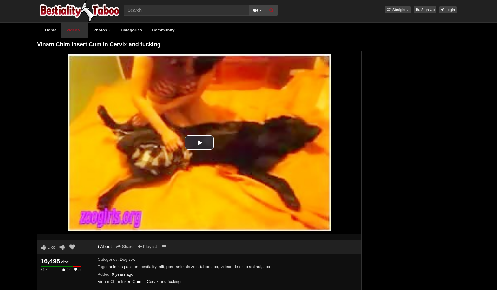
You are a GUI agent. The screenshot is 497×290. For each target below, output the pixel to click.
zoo (266, 266)
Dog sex (127, 259)
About (105, 246)
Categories (131, 30)
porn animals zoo (182, 266)
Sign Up (425, 10)
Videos (74, 30)
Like (48, 247)
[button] (398, 9)
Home (50, 30)
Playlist (147, 246)
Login (448, 10)
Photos (102, 30)
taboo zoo (209, 266)
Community (165, 30)
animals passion (123, 266)
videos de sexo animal (240, 266)
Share (125, 246)
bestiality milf (152, 266)
